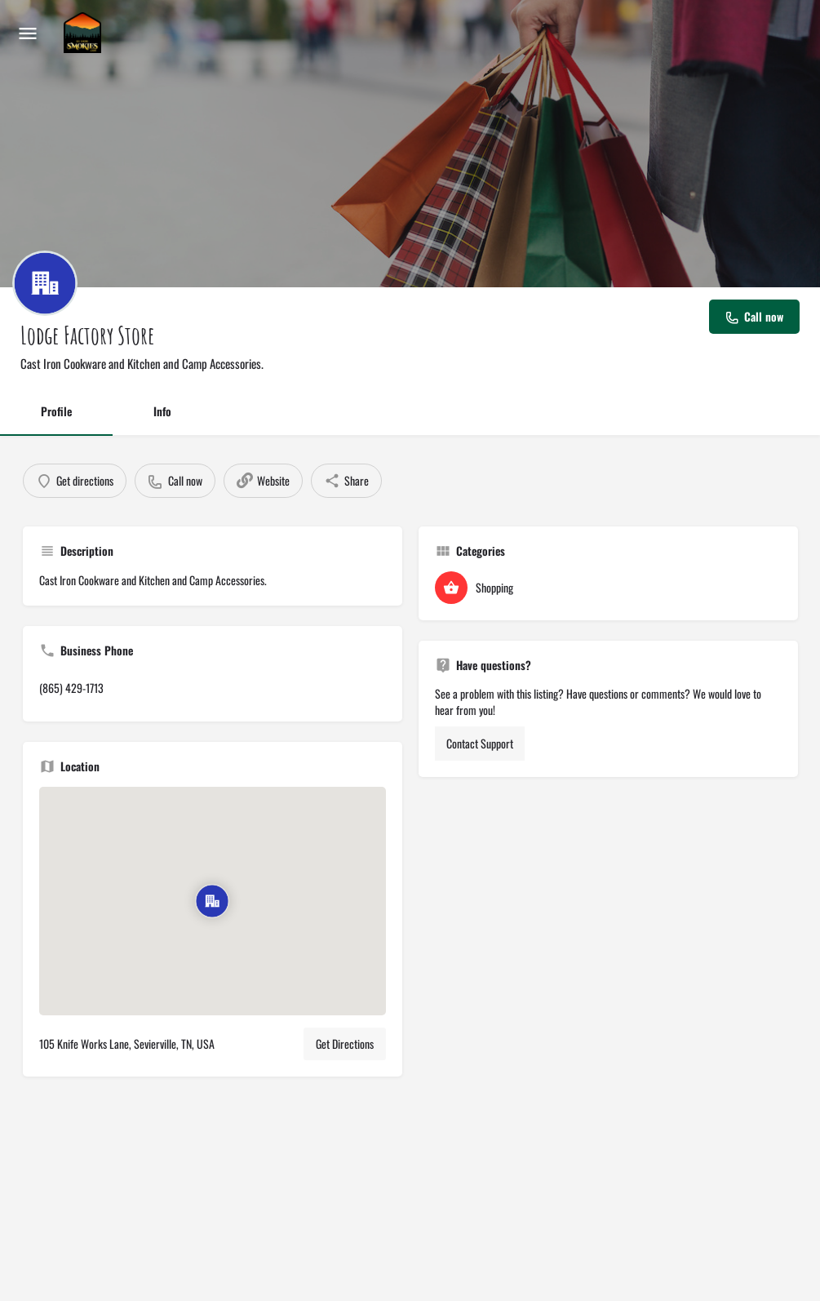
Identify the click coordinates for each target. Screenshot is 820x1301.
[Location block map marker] (212, 901)
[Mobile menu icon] (27, 32)
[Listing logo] (45, 283)
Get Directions (345, 1043)
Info (162, 411)
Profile (56, 411)
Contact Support (479, 743)
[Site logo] (84, 32)
